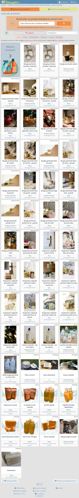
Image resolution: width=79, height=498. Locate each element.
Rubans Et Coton (68, 443)
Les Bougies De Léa (29, 71)
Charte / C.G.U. (20, 494)
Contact (59, 488)
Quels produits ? (10, 481)
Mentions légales (19, 491)
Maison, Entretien (58, 40)
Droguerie (44, 37)
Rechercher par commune (20, 9)
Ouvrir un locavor (39, 491)
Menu (74, 2)
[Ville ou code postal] (37, 23)
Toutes (19, 37)
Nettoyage (59, 37)
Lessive (51, 37)
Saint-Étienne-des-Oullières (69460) (31, 40)
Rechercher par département (58, 9)
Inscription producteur (39, 495)
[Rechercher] (64, 23)
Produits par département (66, 481)
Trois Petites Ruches (11, 477)
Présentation (19, 488)
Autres (25, 37)
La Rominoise (30, 352)
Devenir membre (39, 488)
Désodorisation (34, 37)
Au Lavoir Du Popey (68, 352)
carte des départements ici (52, 27)
